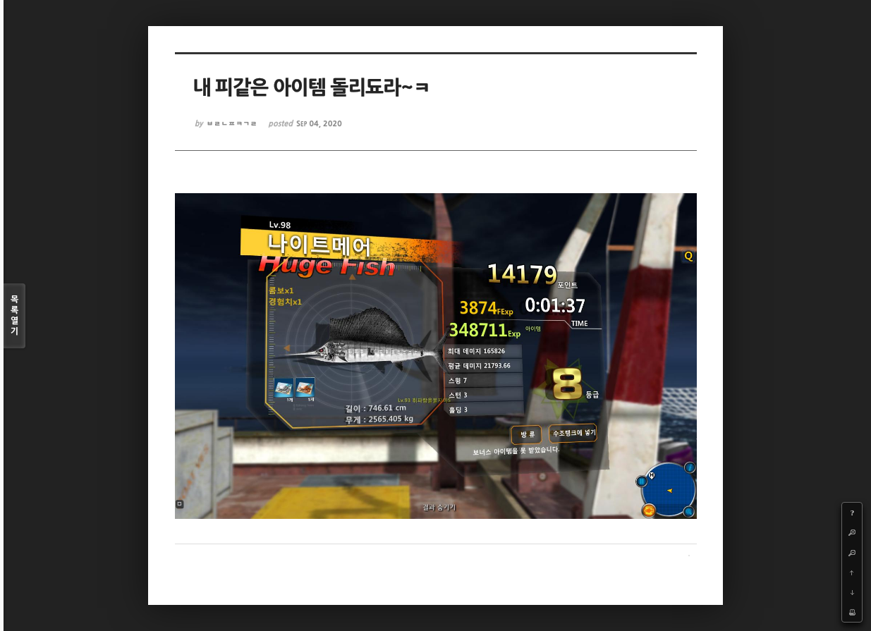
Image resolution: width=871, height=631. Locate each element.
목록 (14, 316)
